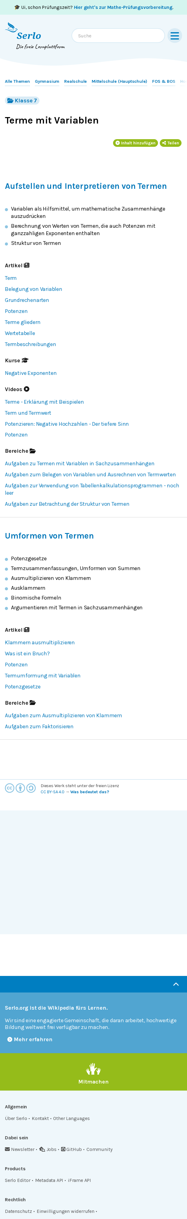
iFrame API (79, 1180)
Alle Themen (17, 81)
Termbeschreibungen (30, 344)
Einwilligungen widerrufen (65, 1211)
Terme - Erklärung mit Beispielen (44, 401)
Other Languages (71, 1118)
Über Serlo (16, 1118)
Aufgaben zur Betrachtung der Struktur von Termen (67, 504)
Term (11, 278)
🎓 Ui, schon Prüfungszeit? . (93, 7)
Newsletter (20, 1149)
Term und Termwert (28, 413)
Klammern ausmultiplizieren (40, 642)
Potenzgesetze (23, 686)
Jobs (48, 1149)
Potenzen (16, 311)
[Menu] (174, 35)
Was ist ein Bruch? (27, 653)
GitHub (71, 1149)
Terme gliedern (22, 322)
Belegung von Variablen (33, 289)
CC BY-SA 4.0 (52, 791)
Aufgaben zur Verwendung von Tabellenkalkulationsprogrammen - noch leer (92, 489)
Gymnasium (47, 81)
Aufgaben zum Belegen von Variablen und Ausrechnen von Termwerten (90, 474)
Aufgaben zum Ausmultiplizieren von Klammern (63, 715)
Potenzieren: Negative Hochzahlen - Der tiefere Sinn (67, 424)
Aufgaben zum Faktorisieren (39, 726)
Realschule (75, 81)
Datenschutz (18, 1211)
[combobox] (118, 35)
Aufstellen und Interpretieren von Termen (86, 186)
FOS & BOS (163, 81)
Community (99, 1149)
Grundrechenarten (27, 300)
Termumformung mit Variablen (43, 675)
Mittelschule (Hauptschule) (119, 81)
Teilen (170, 143)
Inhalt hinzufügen (136, 143)
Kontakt (40, 1118)
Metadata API (49, 1180)
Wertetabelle (20, 333)
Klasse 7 (22, 100)
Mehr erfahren (30, 1039)
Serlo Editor (18, 1180)
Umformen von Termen (49, 536)
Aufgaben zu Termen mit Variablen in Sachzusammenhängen (80, 463)
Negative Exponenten (31, 373)
